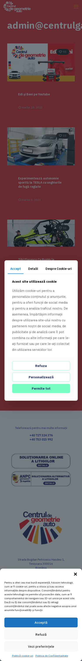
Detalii (33, 269)
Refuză (41, 634)
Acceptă (41, 622)
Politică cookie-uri (22, 655)
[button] (75, 574)
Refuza (41, 365)
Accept (15, 269)
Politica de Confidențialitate (51, 655)
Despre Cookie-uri (58, 269)
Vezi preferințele (41, 646)
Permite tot (41, 388)
